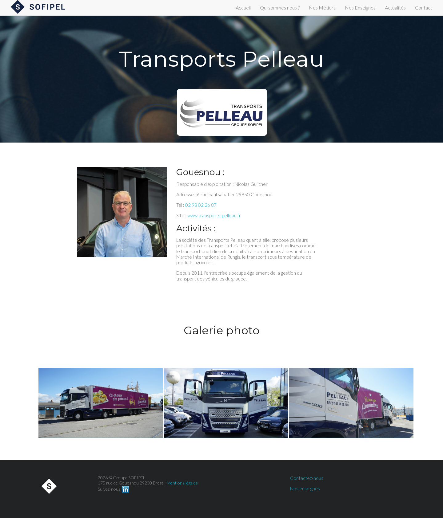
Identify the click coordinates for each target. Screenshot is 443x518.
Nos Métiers (322, 7)
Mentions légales (182, 482)
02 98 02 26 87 (201, 205)
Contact (423, 7)
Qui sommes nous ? (280, 7)
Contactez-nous (306, 478)
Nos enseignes (305, 488)
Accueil (243, 7)
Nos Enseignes (360, 7)
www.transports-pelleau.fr (214, 215)
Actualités (395, 7)
